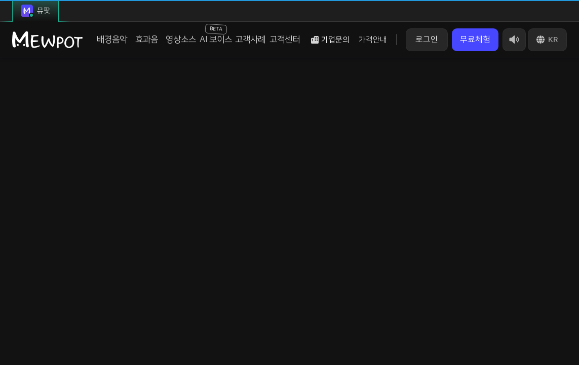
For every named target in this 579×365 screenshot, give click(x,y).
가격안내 (373, 39)
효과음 (146, 39)
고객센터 (284, 39)
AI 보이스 (216, 34)
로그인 (426, 39)
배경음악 (112, 39)
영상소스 (181, 39)
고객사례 (250, 39)
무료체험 (475, 39)
